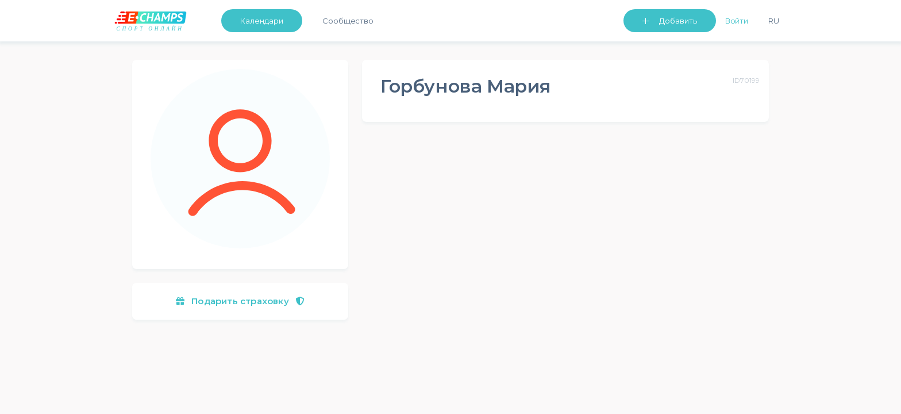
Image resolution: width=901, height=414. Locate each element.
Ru (773, 20)
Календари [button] (261, 20)
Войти (737, 20)
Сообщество (348, 20)
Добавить (678, 20)
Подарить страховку (240, 301)
